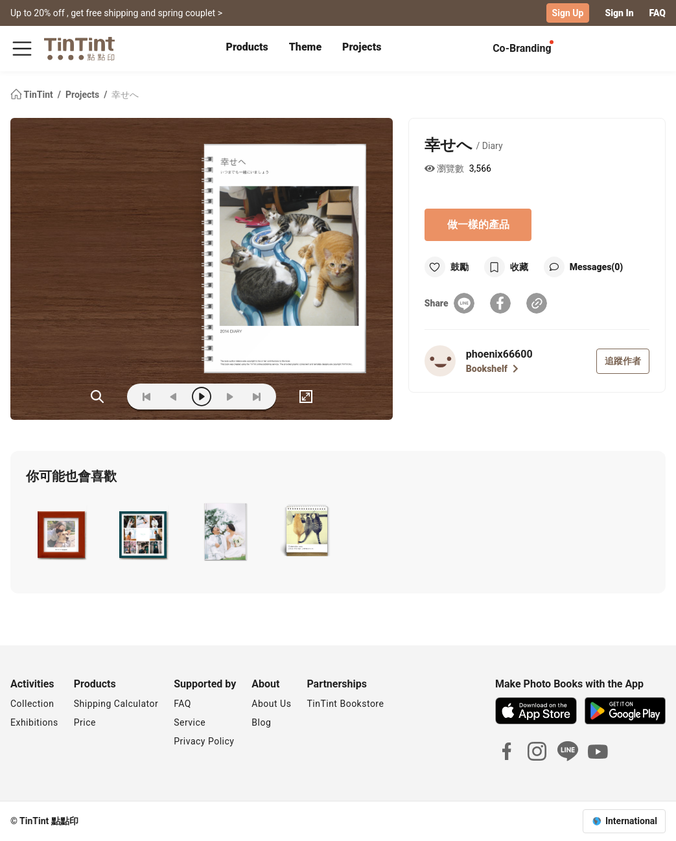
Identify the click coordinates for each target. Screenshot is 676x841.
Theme (305, 47)
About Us (271, 703)
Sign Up (568, 13)
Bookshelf (492, 368)
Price (85, 722)
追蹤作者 (623, 361)
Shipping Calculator (116, 703)
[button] (61, 532)
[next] (229, 396)
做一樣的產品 (478, 224)
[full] (306, 396)
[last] (256, 396)
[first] (146, 396)
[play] (201, 396)
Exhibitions (34, 722)
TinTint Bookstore (345, 703)
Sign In (619, 13)
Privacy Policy (204, 741)
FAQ (657, 13)
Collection (32, 703)
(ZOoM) (97, 396)
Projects (361, 47)
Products (247, 47)
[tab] (247, 48)
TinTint (32, 94)
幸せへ (125, 94)
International (631, 821)
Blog (261, 722)
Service (189, 722)
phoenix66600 (499, 354)
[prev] (173, 396)
